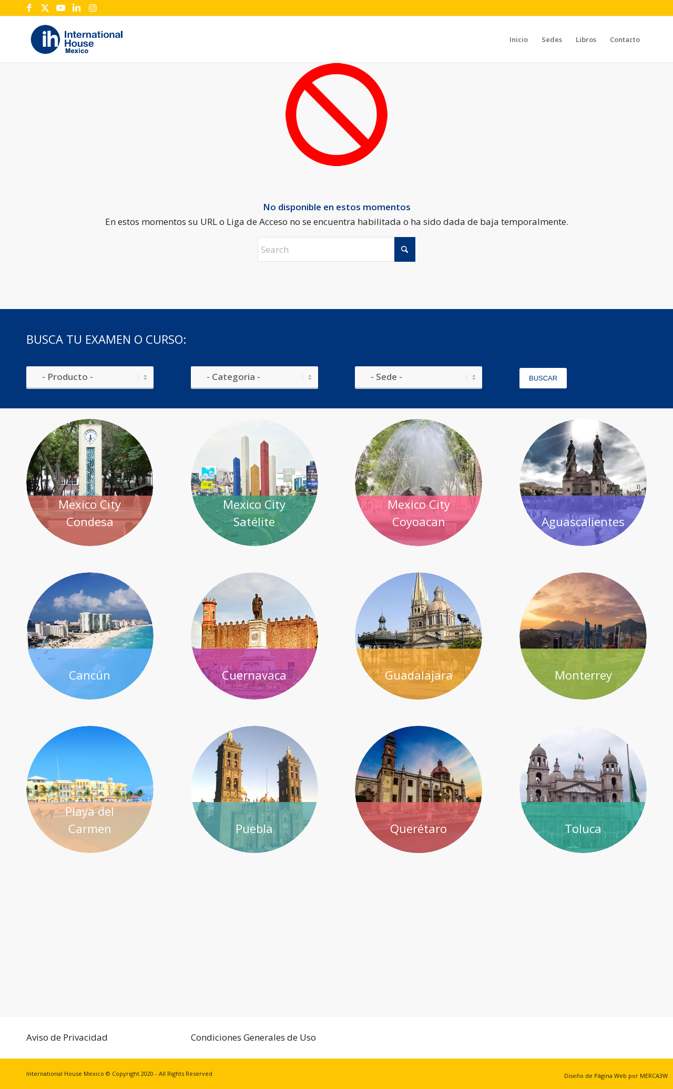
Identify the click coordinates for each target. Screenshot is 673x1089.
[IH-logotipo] (76, 39)
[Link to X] (45, 8)
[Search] (336, 249)
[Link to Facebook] (29, 8)
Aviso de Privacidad (67, 1037)
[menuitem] (519, 39)
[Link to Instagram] (92, 8)
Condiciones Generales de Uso (253, 1037)
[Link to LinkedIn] (76, 8)
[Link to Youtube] (60, 8)
